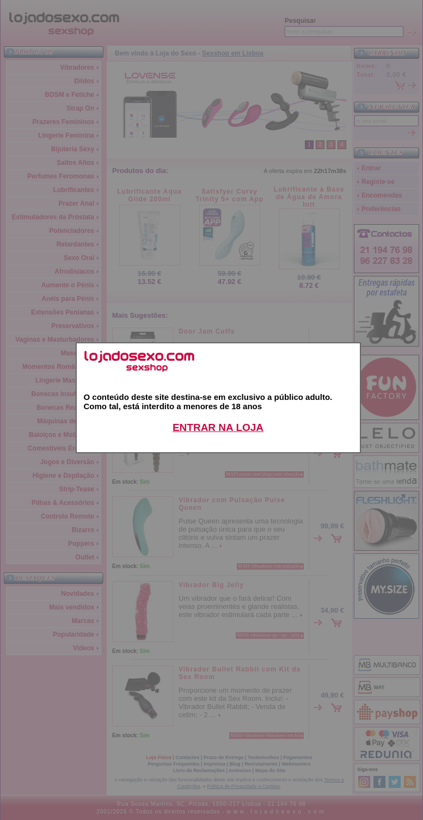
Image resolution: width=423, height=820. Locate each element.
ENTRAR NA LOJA (218, 427)
